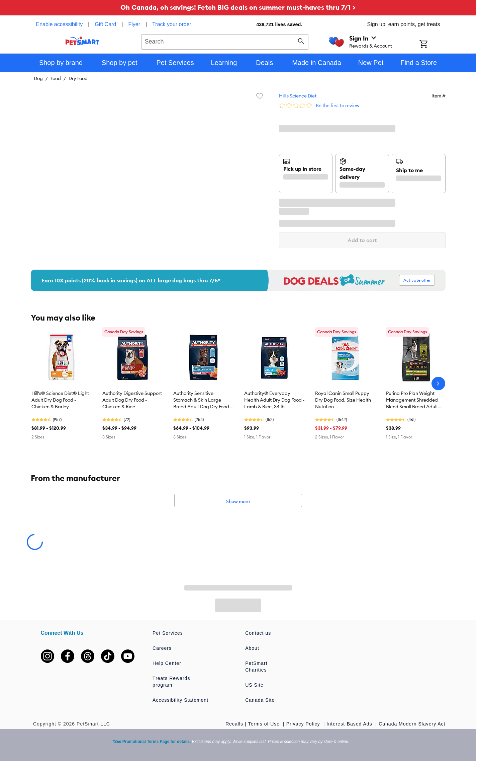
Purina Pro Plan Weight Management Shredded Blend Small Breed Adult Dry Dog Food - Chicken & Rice (413, 400)
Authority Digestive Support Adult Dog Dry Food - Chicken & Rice (132, 400)
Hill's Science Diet (297, 96)
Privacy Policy (304, 724)
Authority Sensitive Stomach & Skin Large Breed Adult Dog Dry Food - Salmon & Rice (202, 400)
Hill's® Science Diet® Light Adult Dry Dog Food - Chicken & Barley (60, 400)
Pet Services (168, 633)
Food (56, 78)
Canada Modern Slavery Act (412, 724)
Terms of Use (264, 724)
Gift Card (105, 24)
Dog (38, 78)
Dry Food (78, 78)
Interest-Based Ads (350, 724)
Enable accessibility (59, 24)
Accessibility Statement (180, 700)
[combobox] (225, 41)
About (252, 648)
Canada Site (260, 700)
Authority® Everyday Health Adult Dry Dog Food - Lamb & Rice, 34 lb (274, 400)
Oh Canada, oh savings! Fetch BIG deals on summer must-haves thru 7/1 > (238, 7)
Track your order (171, 24)
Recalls (234, 724)
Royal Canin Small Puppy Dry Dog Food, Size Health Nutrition (343, 400)
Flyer (134, 24)
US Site (254, 685)
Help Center (167, 663)
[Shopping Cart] (432, 44)
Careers (162, 648)
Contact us (258, 633)
